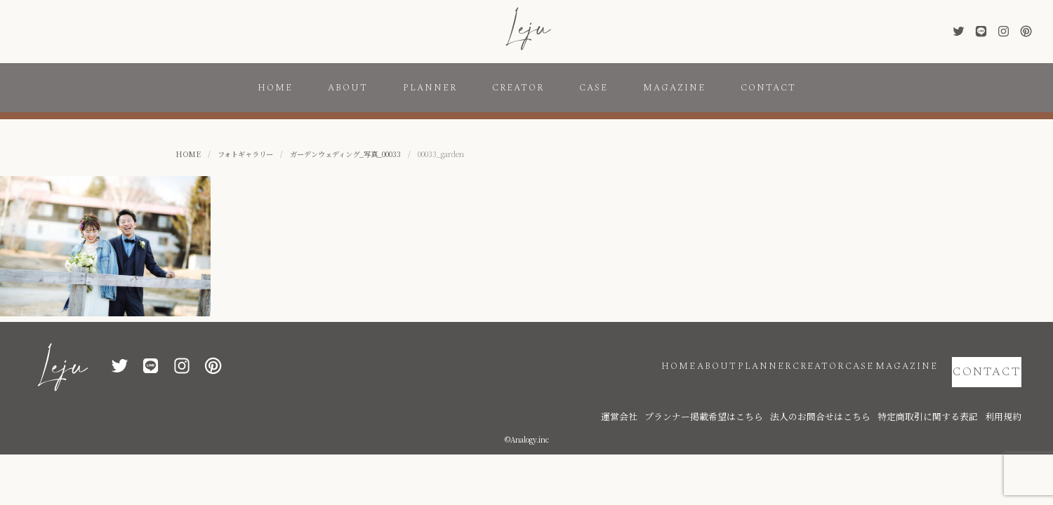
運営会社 (705, 394)
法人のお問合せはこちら (863, 394)
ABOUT (348, 88)
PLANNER (430, 88)
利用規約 (1007, 394)
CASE (593, 88)
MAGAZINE (674, 88)
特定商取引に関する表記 (947, 394)
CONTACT (768, 88)
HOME (275, 88)
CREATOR (518, 88)
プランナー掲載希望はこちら (772, 394)
